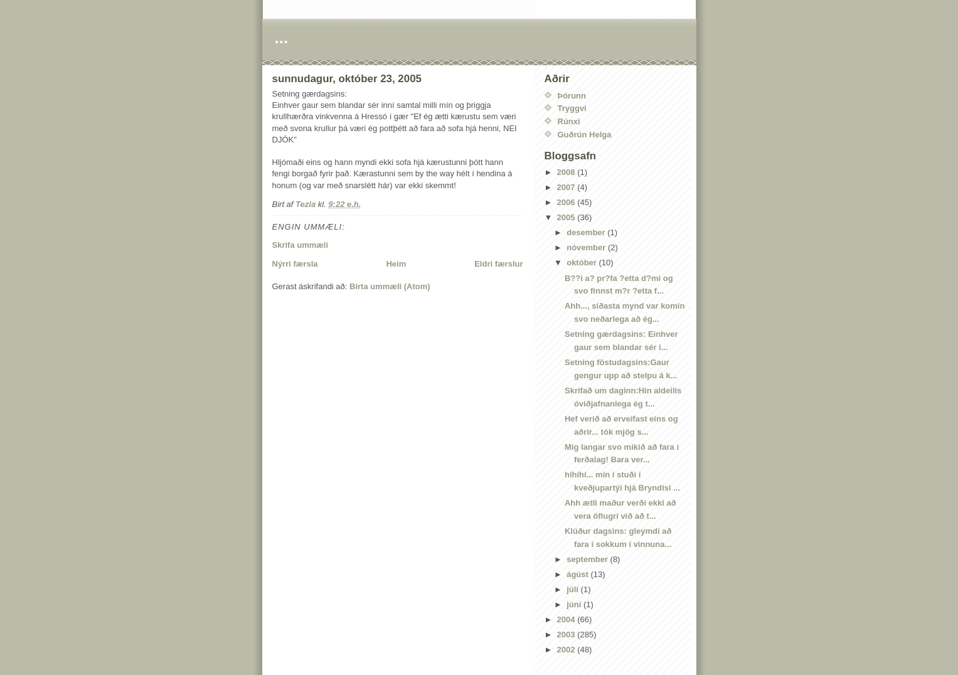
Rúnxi (569, 121)
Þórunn (572, 95)
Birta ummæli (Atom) (389, 286)
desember (587, 232)
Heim (396, 263)
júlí (573, 589)
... (282, 37)
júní (575, 604)
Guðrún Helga (585, 134)
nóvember (587, 247)
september (588, 559)
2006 (567, 202)
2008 (567, 172)
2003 (567, 634)
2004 (567, 619)
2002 (567, 649)
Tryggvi (572, 108)
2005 (567, 217)
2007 (567, 187)
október (583, 262)
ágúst (578, 574)
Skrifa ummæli (300, 245)
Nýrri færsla (295, 263)
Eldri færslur (498, 263)
